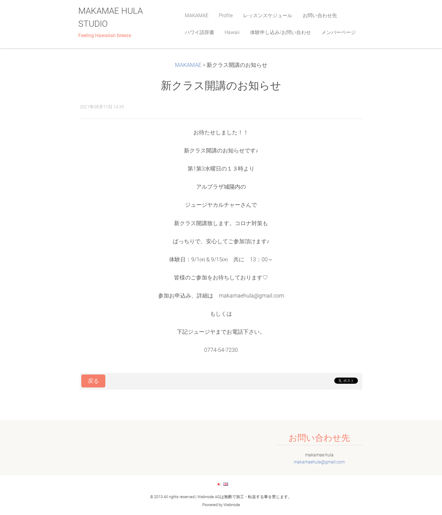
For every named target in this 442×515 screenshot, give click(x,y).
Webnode (231, 504)
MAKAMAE (188, 65)
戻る (93, 381)
